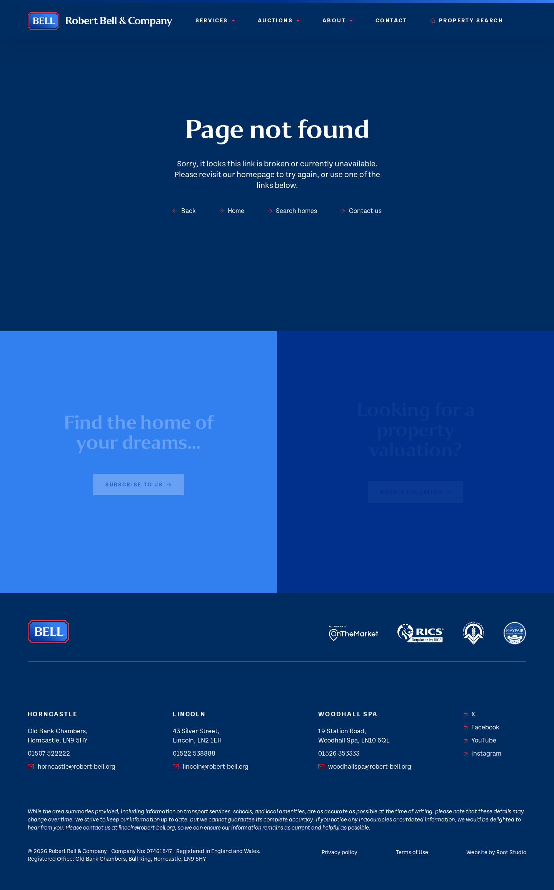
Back (184, 211)
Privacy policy (339, 852)
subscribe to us (138, 482)
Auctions (278, 20)
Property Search (467, 20)
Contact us (361, 211)
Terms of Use (412, 852)
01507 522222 (49, 754)
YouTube (480, 740)
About (337, 20)
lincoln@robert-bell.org (211, 767)
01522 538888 (194, 754)
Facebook (481, 727)
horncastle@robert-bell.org (71, 767)
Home (231, 211)
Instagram (482, 754)
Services (215, 20)
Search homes (292, 211)
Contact (391, 20)
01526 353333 (338, 754)
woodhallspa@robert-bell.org (364, 767)
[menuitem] (215, 21)
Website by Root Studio (496, 852)
